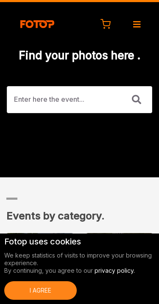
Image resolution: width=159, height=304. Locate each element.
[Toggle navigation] (140, 24)
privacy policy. (115, 270)
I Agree (40, 290)
